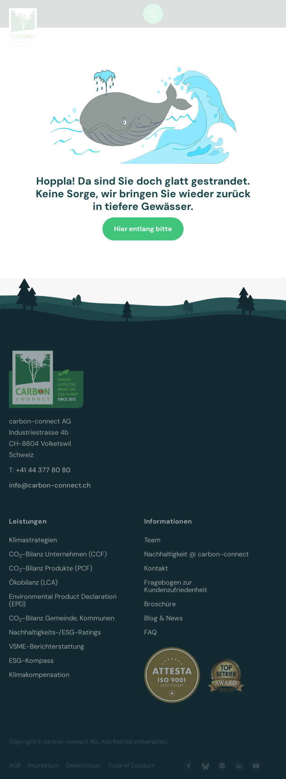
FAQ (150, 637)
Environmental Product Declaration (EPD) (63, 605)
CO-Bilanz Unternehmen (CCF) (58, 559)
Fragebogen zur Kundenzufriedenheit (175, 591)
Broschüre (160, 609)
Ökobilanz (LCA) (33, 587)
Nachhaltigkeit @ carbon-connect (196, 559)
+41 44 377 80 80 (43, 475)
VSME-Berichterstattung (46, 651)
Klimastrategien (33, 545)
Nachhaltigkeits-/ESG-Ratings (55, 637)
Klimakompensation (39, 680)
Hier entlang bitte (143, 228)
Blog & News (163, 623)
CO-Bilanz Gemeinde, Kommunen (61, 623)
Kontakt (156, 573)
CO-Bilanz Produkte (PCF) (50, 573)
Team (152, 545)
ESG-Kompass (31, 666)
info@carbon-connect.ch (50, 490)
